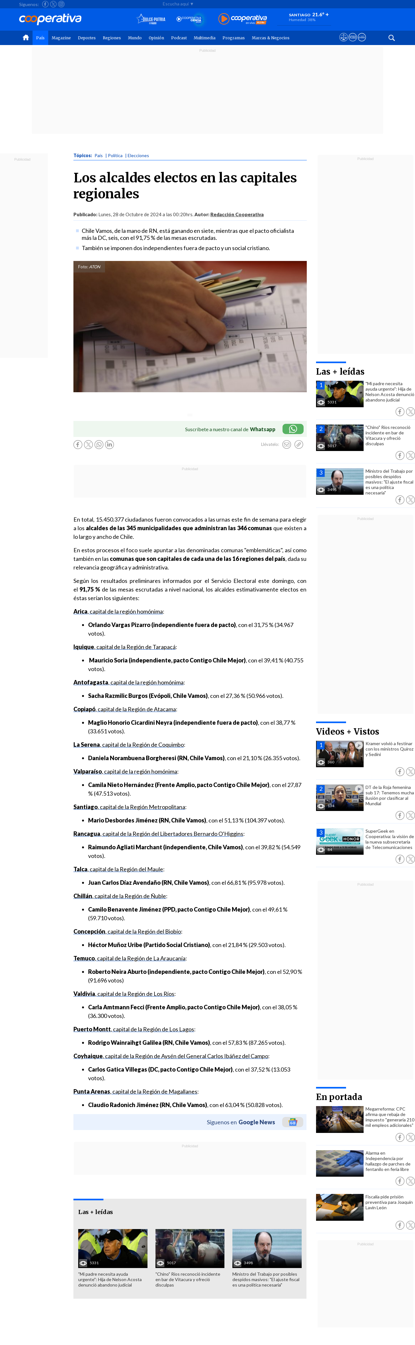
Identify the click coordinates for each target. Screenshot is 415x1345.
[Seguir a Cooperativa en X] (53, 4)
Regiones (112, 37)
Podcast (179, 37)
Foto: (83, 266)
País (40, 37)
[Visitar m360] (352, 43)
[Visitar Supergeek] (362, 43)
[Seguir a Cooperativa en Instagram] (61, 4)
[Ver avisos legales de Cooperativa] (343, 43)
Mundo (135, 37)
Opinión (156, 37)
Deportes (87, 37)
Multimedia (204, 37)
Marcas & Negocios (271, 37)
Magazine (61, 37)
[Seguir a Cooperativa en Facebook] (45, 4)
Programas (234, 37)
